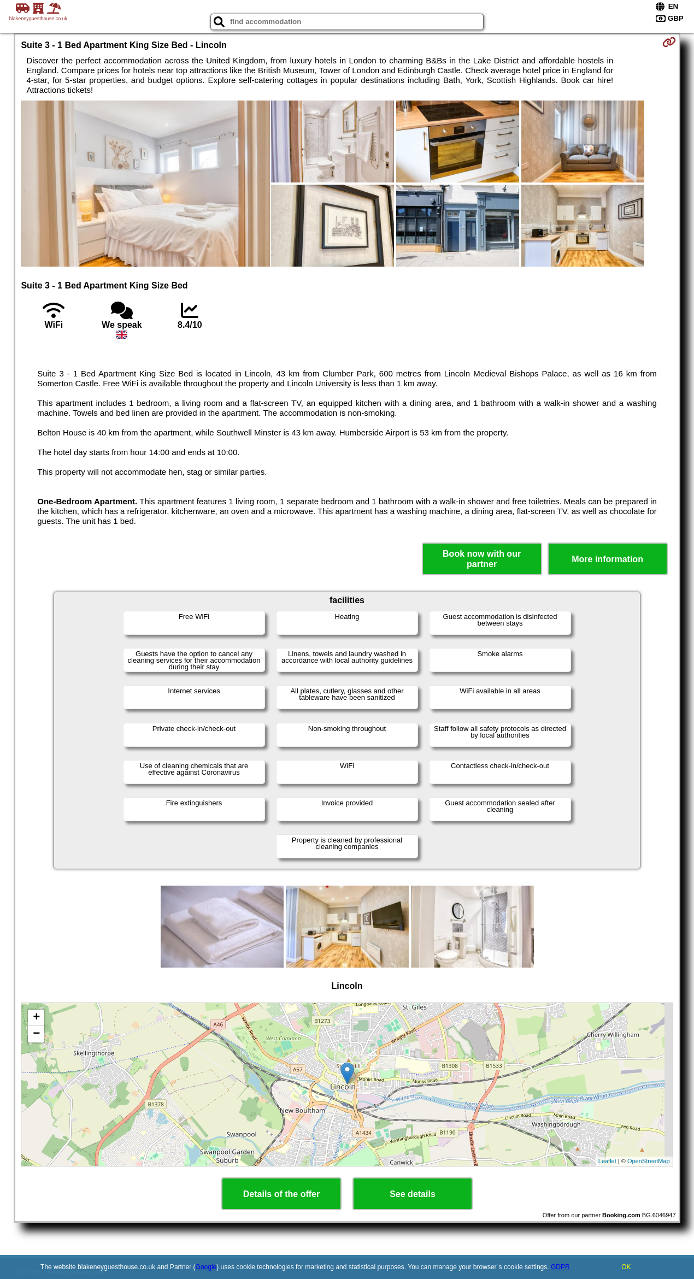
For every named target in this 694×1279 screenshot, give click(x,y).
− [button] (36, 1034)
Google (206, 1267)
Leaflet (607, 1161)
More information (607, 559)
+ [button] (36, 1018)
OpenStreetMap (648, 1161)
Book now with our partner (482, 559)
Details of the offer (281, 1194)
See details (413, 1194)
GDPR (560, 1267)
